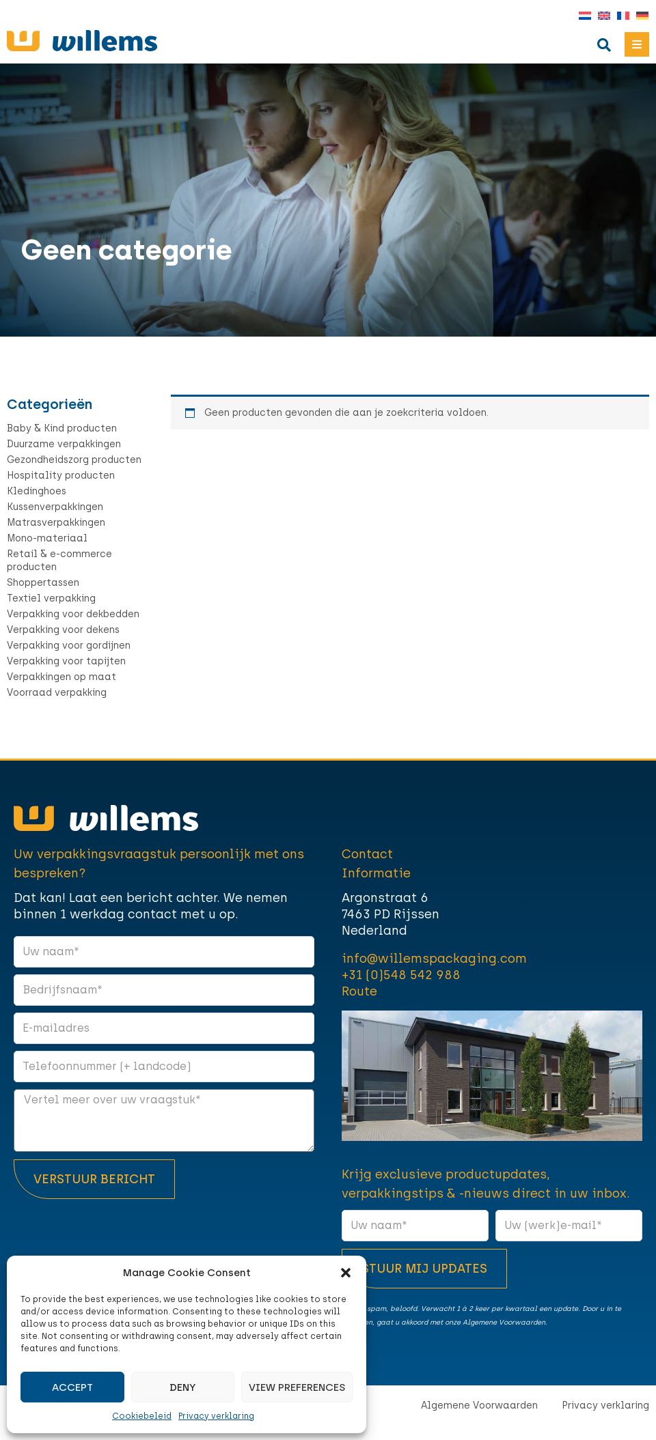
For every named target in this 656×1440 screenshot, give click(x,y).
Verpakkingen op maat (61, 677)
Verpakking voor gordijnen (69, 645)
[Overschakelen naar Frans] (619, 16)
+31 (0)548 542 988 (401, 975)
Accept (72, 1387)
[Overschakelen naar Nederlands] (581, 16)
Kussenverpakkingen (55, 507)
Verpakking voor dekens (63, 630)
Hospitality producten (61, 475)
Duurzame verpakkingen (64, 444)
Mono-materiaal (47, 538)
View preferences (297, 1387)
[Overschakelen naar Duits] (638, 16)
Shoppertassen (43, 583)
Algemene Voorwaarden (479, 1405)
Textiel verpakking (51, 598)
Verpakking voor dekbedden (73, 614)
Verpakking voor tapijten (66, 661)
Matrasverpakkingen (56, 522)
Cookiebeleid (142, 1416)
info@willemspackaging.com (434, 958)
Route (359, 991)
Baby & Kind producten (62, 428)
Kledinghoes (36, 491)
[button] (346, 1273)
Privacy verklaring (216, 1416)
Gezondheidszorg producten (74, 460)
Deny (182, 1387)
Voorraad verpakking (57, 692)
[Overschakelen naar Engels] (600, 16)
